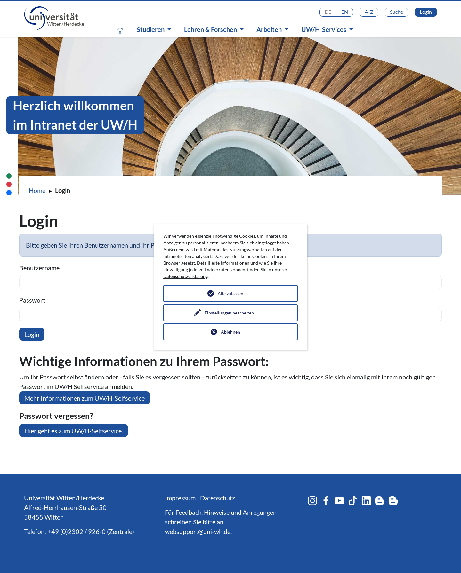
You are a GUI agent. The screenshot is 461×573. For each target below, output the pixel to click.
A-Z (369, 12)
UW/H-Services (324, 29)
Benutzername (39, 268)
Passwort (32, 300)
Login (426, 12)
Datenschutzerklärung (185, 276)
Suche (396, 12)
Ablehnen (230, 332)
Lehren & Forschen (211, 29)
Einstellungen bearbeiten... (231, 312)
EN (344, 12)
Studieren (151, 29)
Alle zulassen (230, 293)
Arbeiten (269, 29)
